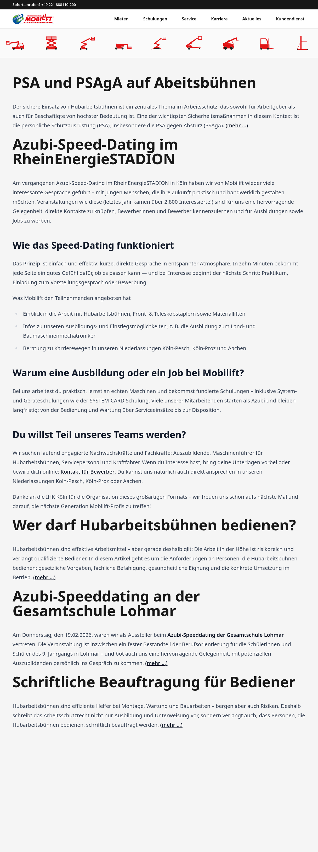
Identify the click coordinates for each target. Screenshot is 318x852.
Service (189, 19)
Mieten (121, 19)
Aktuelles (252, 19)
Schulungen (155, 19)
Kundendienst (290, 19)
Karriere (219, 19)
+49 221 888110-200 (58, 4)
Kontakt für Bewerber (87, 471)
